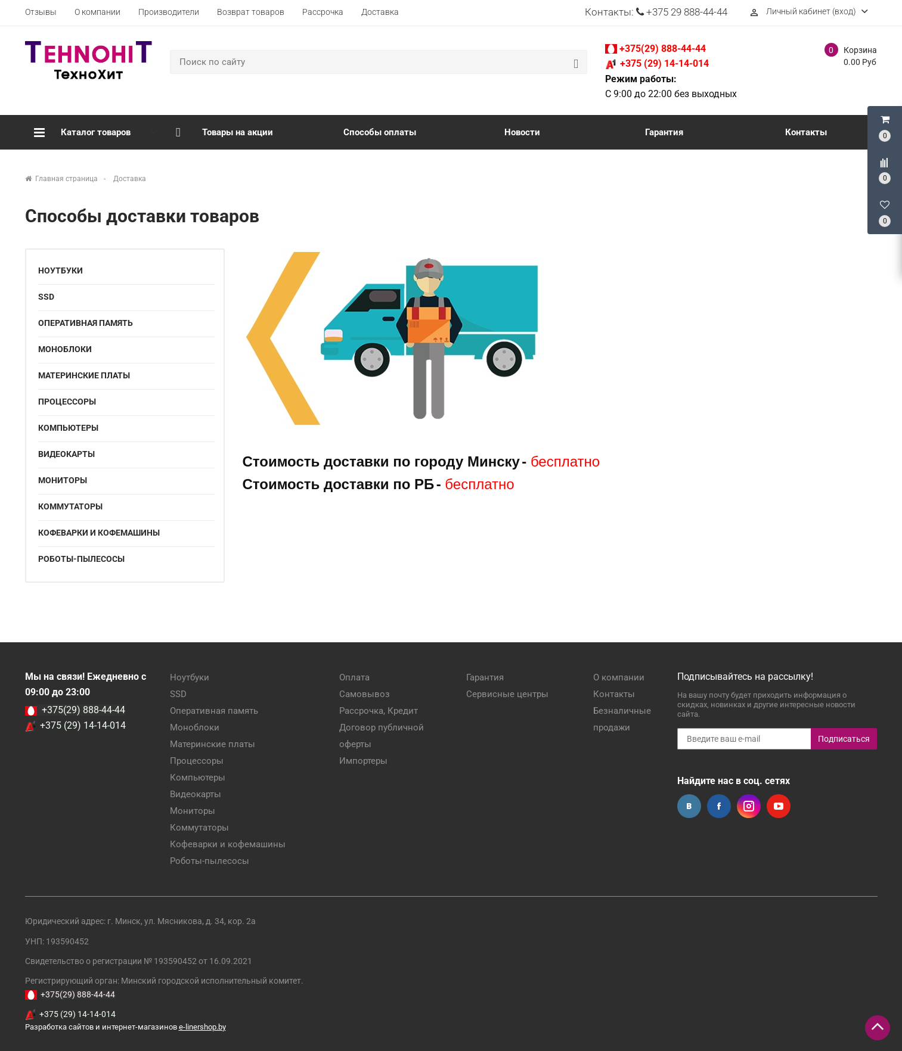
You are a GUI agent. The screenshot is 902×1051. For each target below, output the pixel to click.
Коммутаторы (70, 506)
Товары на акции (225, 132)
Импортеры (363, 760)
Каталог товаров (82, 132)
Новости (522, 132)
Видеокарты (66, 454)
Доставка (380, 12)
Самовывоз (364, 694)
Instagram (749, 806)
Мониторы (62, 480)
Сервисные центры (507, 694)
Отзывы (41, 12)
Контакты (806, 132)
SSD (46, 296)
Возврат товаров (250, 12)
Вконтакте (689, 806)
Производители (168, 12)
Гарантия (664, 132)
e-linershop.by (202, 1026)
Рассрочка (322, 12)
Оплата (354, 677)
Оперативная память (85, 323)
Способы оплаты (379, 132)
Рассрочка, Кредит (378, 710)
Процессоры (67, 401)
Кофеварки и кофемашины (99, 532)
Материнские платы (84, 375)
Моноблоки (65, 349)
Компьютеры (68, 428)
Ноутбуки (60, 270)
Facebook (719, 806)
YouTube (779, 806)
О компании (97, 12)
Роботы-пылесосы (81, 559)
